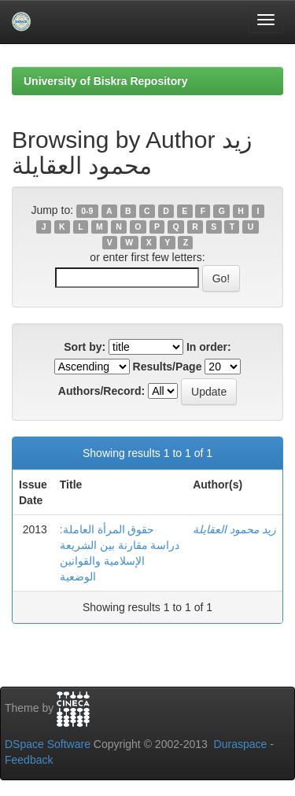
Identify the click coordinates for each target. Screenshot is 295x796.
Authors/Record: (101, 391)
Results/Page (167, 366)
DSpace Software (47, 744)
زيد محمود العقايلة (234, 529)
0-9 (87, 211)
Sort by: (84, 347)
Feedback (29, 760)
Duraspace (240, 744)
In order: (208, 347)
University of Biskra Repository (106, 81)
